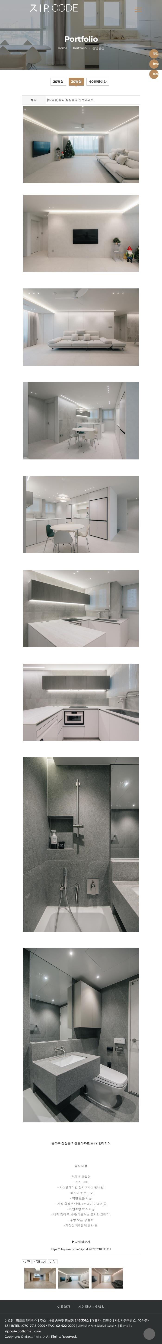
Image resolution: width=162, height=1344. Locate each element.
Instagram (156, 64)
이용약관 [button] (63, 1307)
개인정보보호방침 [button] (91, 1307)
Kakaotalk (156, 74)
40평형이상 (98, 82)
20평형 (58, 82)
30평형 (76, 82)
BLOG (156, 53)
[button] (138, 9)
